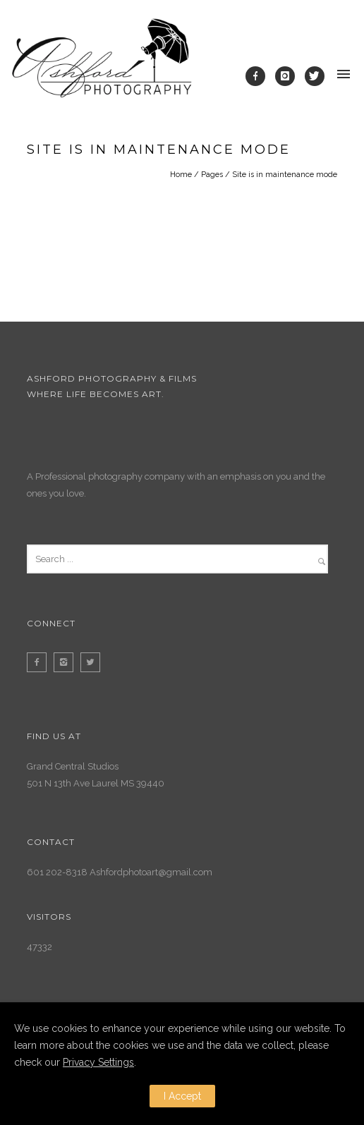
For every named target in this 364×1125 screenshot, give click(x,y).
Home (181, 174)
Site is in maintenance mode (284, 174)
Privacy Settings (98, 1062)
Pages (212, 174)
